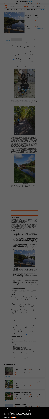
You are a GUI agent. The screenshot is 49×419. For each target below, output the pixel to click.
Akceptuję (13, 417)
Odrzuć (9, 417)
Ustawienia (5, 417)
